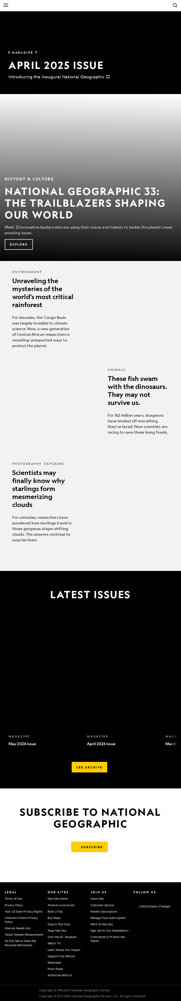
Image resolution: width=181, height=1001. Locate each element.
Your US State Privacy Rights (24, 911)
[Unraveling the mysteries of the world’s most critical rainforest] (90, 308)
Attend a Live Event (61, 905)
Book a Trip (55, 911)
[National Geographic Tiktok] (167, 898)
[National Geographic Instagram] (134, 898)
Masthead (54, 962)
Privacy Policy (14, 905)
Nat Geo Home (58, 898)
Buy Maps (54, 918)
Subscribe (97, 898)
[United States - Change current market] (151, 906)
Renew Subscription (103, 911)
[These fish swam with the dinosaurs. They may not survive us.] (90, 401)
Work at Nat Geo (101, 924)
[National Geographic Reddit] (173, 898)
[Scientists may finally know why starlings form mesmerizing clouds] (90, 502)
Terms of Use (13, 898)
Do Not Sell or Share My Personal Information (20, 943)
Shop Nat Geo (57, 930)
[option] (45, 683)
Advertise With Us (60, 975)
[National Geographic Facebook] (140, 898)
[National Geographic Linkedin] (160, 898)
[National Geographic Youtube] (153, 898)
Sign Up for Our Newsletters (109, 930)
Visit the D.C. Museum (62, 937)
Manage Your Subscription (108, 918)
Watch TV (54, 943)
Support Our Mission (61, 956)
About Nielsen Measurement (24, 934)
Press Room (55, 969)
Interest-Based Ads (17, 928)
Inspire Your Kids (59, 924)
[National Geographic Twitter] (147, 898)
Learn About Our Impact (64, 950)
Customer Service (102, 905)
